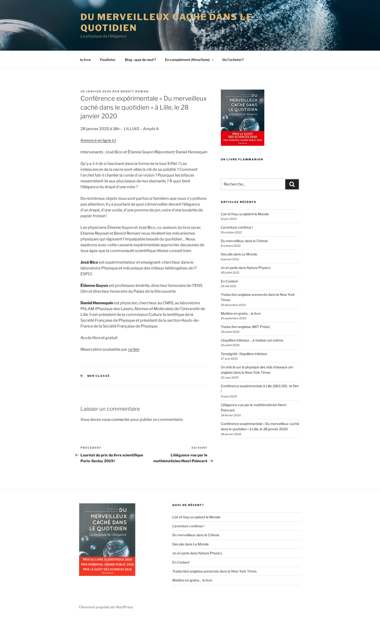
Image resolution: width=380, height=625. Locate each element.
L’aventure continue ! (237, 234)
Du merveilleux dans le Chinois (244, 248)
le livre (85, 66)
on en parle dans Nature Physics (245, 274)
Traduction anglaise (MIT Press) (245, 334)
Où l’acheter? (233, 66)
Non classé (98, 382)
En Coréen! (229, 288)
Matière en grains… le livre (241, 320)
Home (366, 2)
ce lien (133, 356)
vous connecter (116, 426)
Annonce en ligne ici (98, 147)
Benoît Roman (135, 98)
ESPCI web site (19, 4)
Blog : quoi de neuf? (140, 66)
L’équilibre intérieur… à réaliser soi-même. (252, 347)
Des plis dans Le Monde (239, 261)
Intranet (353, 2)
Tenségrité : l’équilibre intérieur (244, 360)
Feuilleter (108, 66)
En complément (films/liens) (189, 66)
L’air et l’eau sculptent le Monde (245, 221)
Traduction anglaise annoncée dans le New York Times (214, 578)
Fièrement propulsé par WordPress (106, 614)
